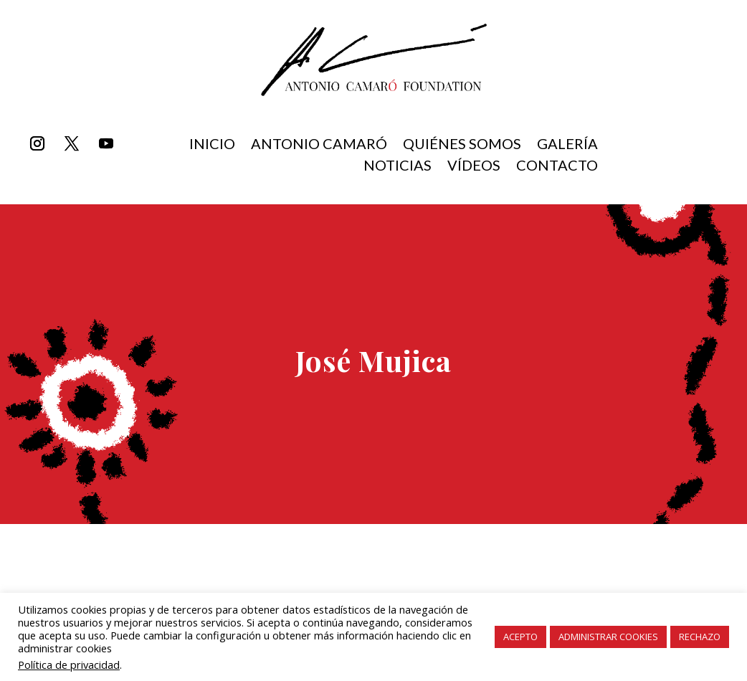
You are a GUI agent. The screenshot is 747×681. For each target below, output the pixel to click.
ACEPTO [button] (520, 636)
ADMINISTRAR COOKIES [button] (608, 636)
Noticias (397, 166)
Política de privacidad (69, 664)
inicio (212, 145)
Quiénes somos (462, 145)
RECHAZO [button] (699, 636)
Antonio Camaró (319, 145)
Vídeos (473, 166)
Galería (567, 145)
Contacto (557, 166)
